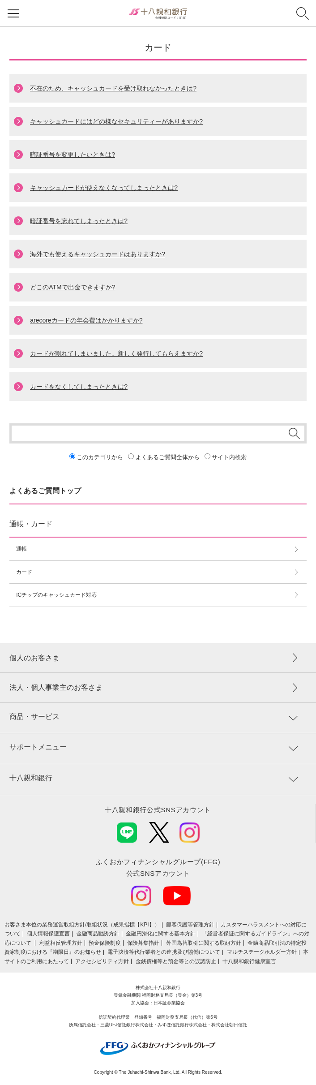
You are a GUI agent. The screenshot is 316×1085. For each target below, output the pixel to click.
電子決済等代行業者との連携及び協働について (163, 952)
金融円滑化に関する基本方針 (161, 933)
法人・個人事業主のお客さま (55, 687)
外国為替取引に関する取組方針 (203, 943)
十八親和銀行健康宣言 (249, 961)
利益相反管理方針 (60, 943)
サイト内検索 (229, 457)
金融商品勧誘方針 (98, 933)
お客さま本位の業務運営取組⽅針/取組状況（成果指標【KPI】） (82, 924)
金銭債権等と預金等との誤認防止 (176, 961)
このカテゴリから (100, 457)
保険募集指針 (143, 943)
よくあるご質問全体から (168, 457)
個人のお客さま (34, 658)
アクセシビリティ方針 (102, 961)
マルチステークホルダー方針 (262, 952)
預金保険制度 (105, 943)
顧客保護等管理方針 (190, 924)
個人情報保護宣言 (48, 933)
